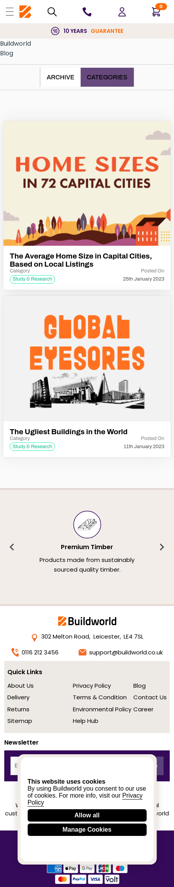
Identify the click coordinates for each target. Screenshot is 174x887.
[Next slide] (161, 547)
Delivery (18, 697)
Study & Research (32, 279)
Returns (18, 709)
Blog (6, 53)
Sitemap (19, 721)
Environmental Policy (102, 709)
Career (143, 709)
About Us (20, 686)
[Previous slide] (12, 547)
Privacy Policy (92, 686)
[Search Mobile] (52, 12)
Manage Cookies (86, 829)
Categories (107, 77)
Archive (60, 77)
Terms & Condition (100, 697)
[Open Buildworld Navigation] (9, 11)
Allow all (87, 815)
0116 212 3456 (35, 652)
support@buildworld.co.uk (121, 652)
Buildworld (15, 43)
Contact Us (150, 697)
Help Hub (85, 721)
